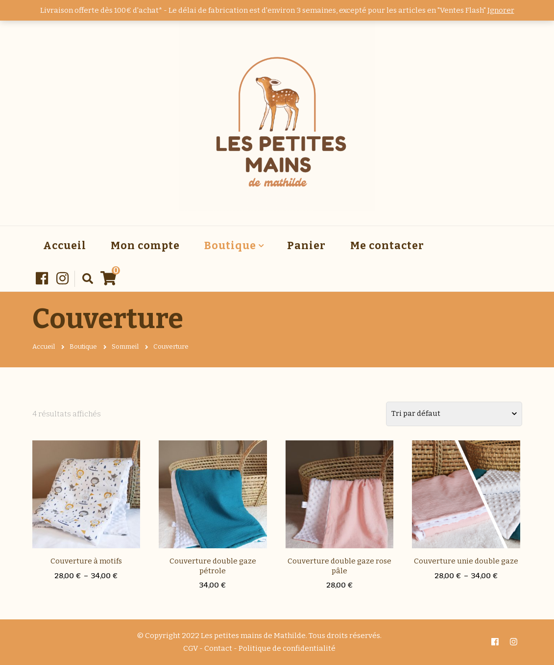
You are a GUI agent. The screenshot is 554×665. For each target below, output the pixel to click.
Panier (306, 245)
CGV (190, 648)
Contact (218, 648)
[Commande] (454, 414)
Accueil (64, 245)
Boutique (230, 245)
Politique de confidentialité (287, 648)
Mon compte (145, 245)
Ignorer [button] (500, 10)
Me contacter (387, 245)
